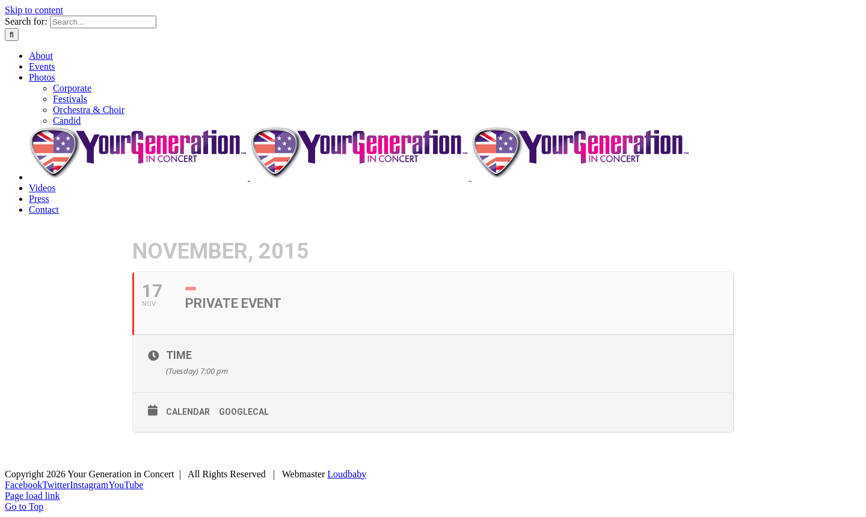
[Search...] (103, 22)
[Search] (12, 34)
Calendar (188, 412)
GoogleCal (244, 412)
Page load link (32, 496)
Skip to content (34, 10)
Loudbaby (346, 474)
